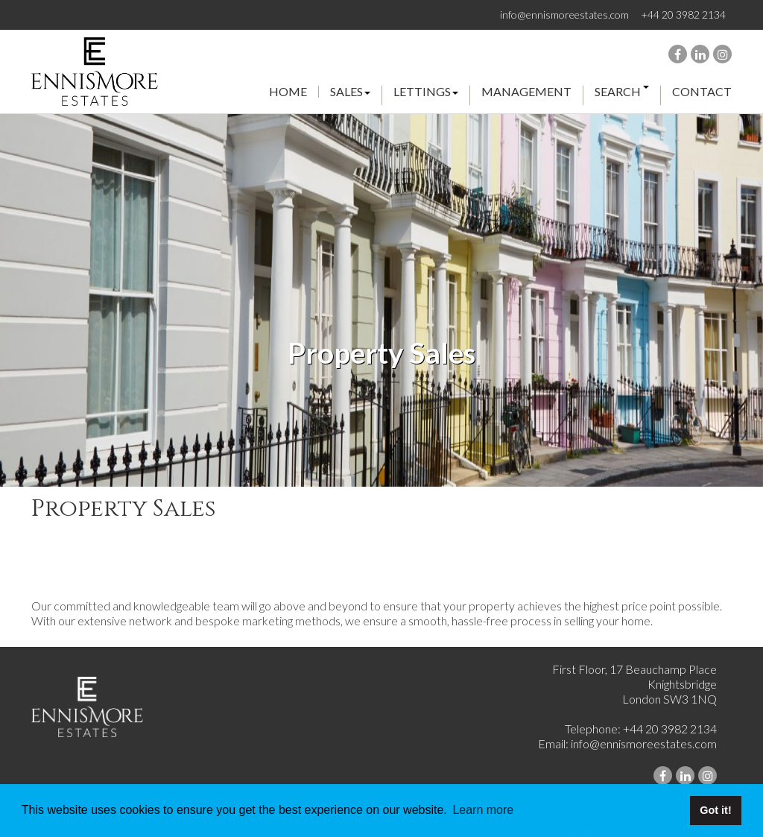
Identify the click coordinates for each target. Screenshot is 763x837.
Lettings (425, 92)
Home (288, 92)
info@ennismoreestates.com (564, 14)
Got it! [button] (715, 810)
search (622, 92)
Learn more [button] (482, 809)
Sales (350, 92)
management (526, 92)
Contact (702, 92)
